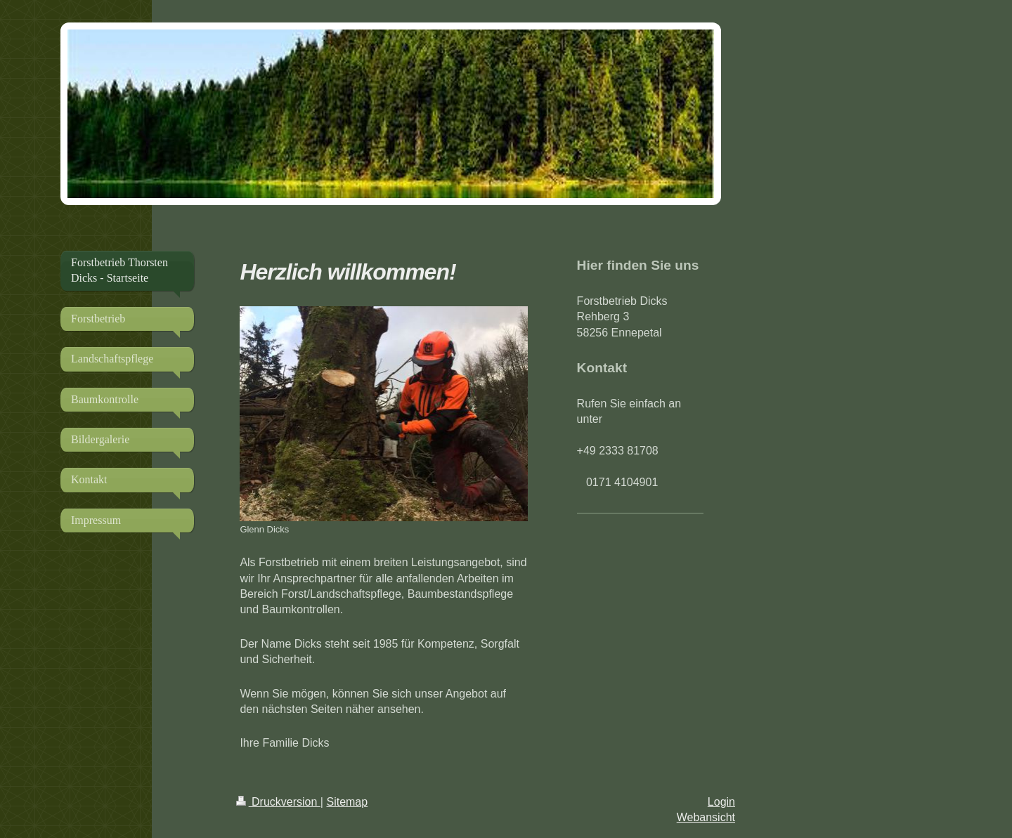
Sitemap (347, 802)
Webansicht (706, 817)
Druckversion (278, 802)
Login (721, 802)
